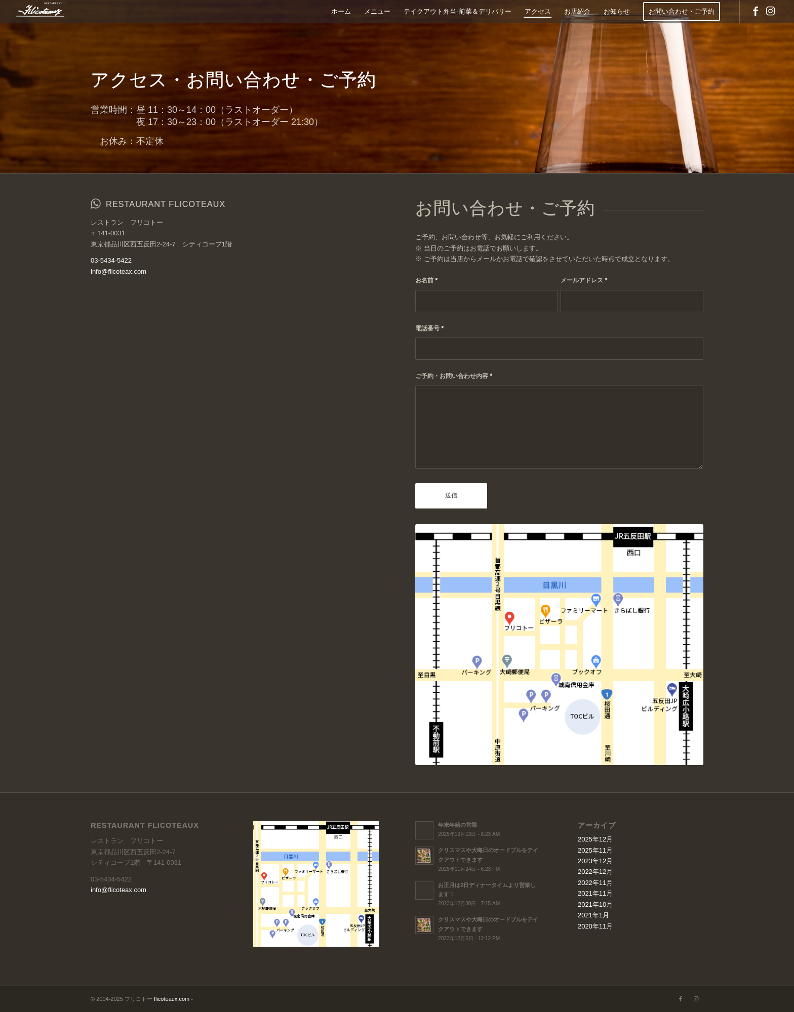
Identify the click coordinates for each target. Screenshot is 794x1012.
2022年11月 (595, 883)
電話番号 (429, 328)
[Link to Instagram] (770, 11)
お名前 (426, 280)
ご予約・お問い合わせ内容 (453, 376)
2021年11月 (595, 893)
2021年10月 (595, 904)
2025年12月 (595, 839)
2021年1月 (593, 915)
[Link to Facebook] (755, 11)
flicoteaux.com (171, 999)
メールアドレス (584, 280)
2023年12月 (595, 861)
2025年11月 (595, 850)
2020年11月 (595, 926)
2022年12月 (595, 871)
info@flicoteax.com (118, 271)
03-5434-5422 (111, 260)
